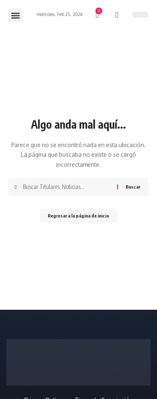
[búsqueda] (117, 15)
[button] (15, 15)
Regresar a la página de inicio (78, 215)
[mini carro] (98, 15)
